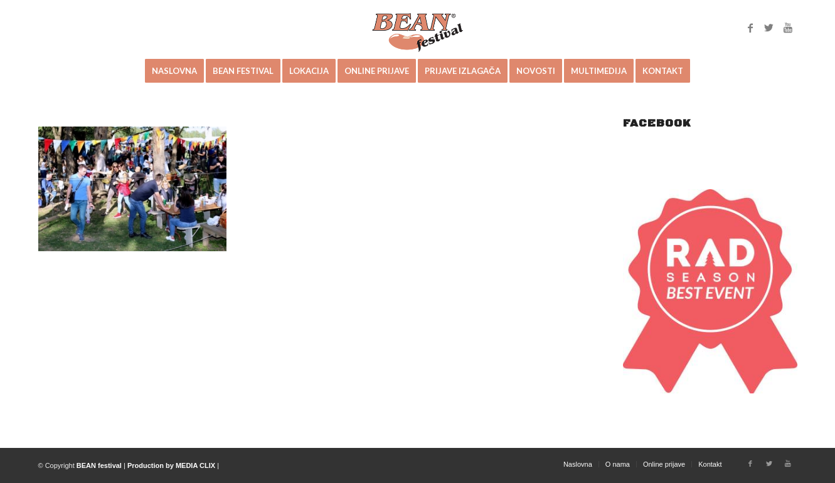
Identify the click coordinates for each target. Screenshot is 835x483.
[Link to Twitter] (769, 27)
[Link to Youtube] (788, 27)
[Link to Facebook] (750, 27)
